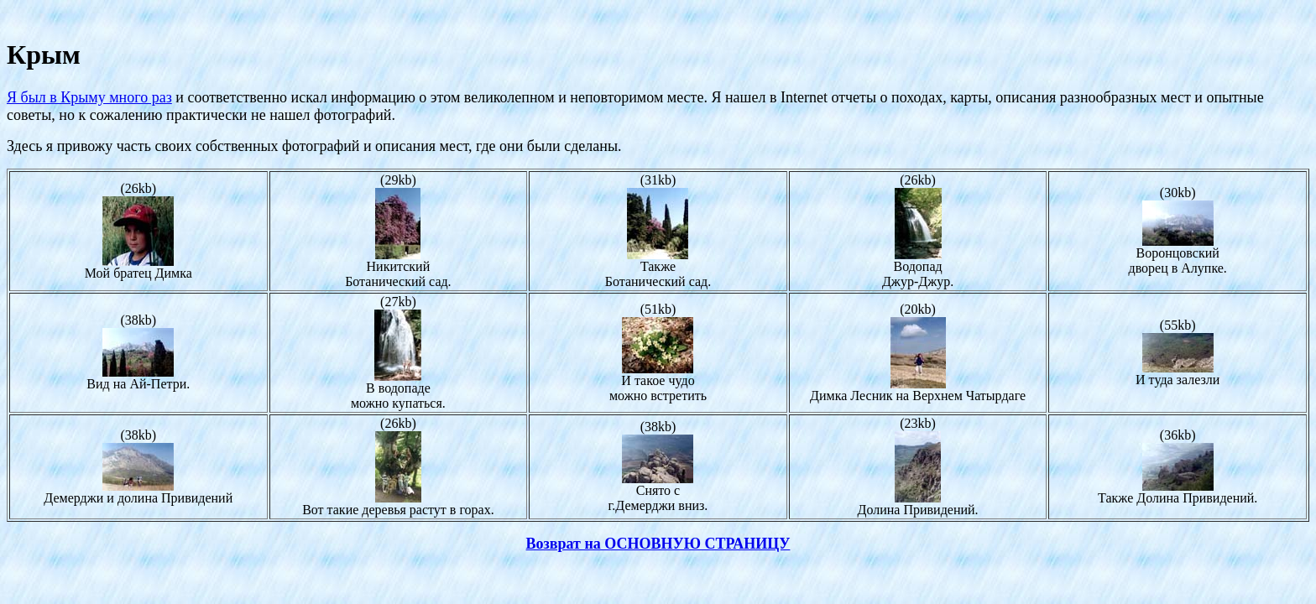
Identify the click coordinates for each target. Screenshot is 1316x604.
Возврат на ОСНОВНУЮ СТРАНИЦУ (658, 543)
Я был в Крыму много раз (89, 97)
